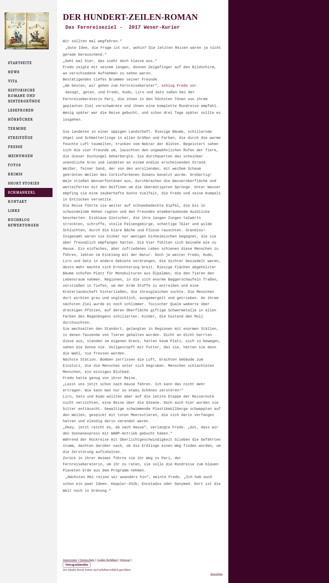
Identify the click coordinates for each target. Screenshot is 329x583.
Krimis (15, 174)
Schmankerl (21, 192)
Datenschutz (87, 560)
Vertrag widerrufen (76, 565)
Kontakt (17, 201)
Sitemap (125, 560)
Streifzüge (20, 137)
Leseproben (21, 110)
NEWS (14, 72)
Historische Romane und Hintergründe (24, 96)
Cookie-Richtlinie (107, 560)
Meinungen (20, 156)
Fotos (14, 165)
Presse (15, 146)
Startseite (20, 62)
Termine (17, 128)
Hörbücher (20, 119)
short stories (23, 183)
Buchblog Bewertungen (23, 222)
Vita (12, 81)
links (14, 210)
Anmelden (216, 574)
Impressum (70, 560)
